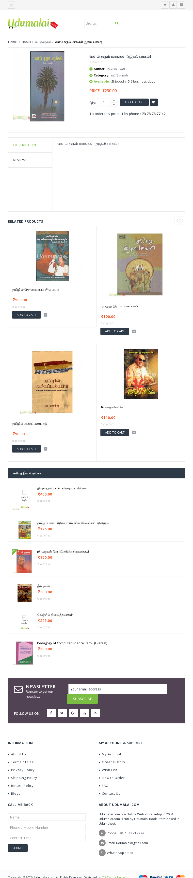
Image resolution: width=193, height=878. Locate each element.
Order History (112, 752)
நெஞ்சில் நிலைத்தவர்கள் (55, 614)
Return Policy (21, 776)
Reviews (20, 160)
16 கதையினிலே (112, 407)
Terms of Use (21, 752)
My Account (110, 744)
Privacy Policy (21, 760)
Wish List (108, 760)
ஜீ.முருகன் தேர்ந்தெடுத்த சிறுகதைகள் (63, 551)
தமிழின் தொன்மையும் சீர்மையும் (35, 289)
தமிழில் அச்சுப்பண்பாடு (29, 423)
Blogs (14, 783)
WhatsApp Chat (120, 843)
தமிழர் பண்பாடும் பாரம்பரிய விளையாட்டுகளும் (73, 523)
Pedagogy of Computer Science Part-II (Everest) (72, 643)
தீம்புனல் (43, 586)
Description (24, 145)
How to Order (112, 768)
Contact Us (109, 783)
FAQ (104, 776)
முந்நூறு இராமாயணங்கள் (119, 306)
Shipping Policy (22, 768)
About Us (17, 744)
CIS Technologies (114, 867)
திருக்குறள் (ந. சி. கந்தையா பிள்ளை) (62, 488)
